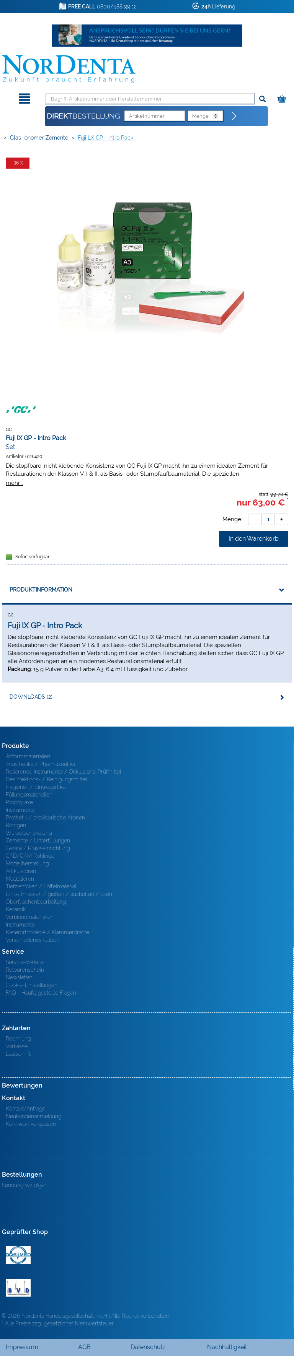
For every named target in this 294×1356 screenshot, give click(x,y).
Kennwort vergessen (31, 1124)
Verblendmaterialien (30, 917)
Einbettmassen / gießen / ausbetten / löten (59, 894)
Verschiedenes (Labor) (32, 940)
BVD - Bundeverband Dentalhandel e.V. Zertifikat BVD (18, 1288)
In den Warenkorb (254, 538)
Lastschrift (18, 1054)
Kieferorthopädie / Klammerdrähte (47, 932)
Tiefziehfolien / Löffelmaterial (41, 886)
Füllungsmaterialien (29, 795)
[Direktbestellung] (234, 116)
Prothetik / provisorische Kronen (45, 818)
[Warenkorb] (282, 97)
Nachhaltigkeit (227, 1347)
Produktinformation (41, 590)
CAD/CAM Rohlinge (30, 856)
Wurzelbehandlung (29, 833)
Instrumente (20, 810)
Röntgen (16, 825)
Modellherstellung (27, 863)
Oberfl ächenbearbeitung (36, 902)
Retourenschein (25, 970)
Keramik (16, 909)
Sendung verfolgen (24, 1185)
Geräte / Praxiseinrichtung (38, 848)
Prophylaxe (19, 802)
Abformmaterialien (28, 756)
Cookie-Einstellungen (31, 985)
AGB (84, 1347)
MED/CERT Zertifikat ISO (18, 1255)
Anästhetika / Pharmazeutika (40, 764)
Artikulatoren (21, 871)
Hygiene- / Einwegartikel (36, 787)
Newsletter (19, 977)
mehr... (14, 483)
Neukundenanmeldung (33, 1116)
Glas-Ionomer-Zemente (39, 138)
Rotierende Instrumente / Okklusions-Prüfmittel (63, 772)
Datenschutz (148, 1347)
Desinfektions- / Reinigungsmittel (46, 779)
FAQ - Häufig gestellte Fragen (41, 993)
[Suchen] (262, 99)
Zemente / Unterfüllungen (38, 840)
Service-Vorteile (25, 962)
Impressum (22, 1347)
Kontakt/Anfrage (25, 1109)
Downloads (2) (31, 697)
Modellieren (20, 879)
